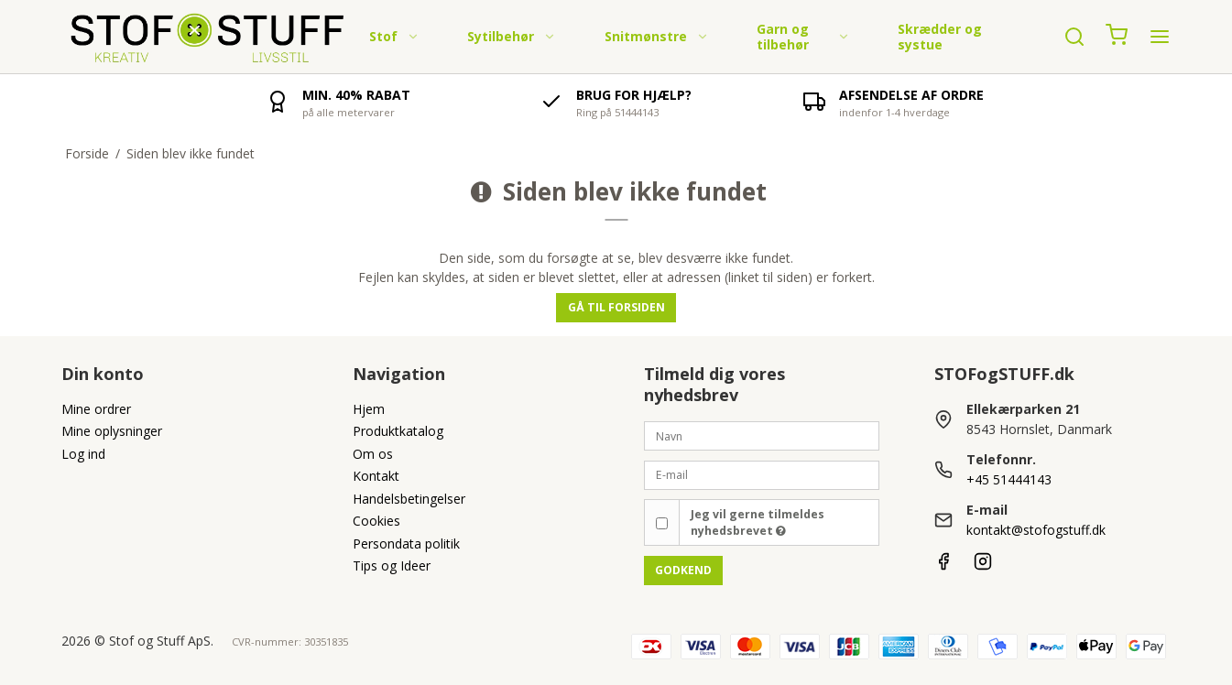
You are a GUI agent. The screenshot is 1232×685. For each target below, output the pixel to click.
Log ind (83, 453)
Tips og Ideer (392, 565)
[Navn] (762, 434)
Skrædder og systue (940, 37)
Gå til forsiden (616, 307)
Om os (373, 453)
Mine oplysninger (111, 431)
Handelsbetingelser (409, 498)
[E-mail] (762, 474)
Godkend (683, 570)
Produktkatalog (398, 431)
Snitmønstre (657, 36)
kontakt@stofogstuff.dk (1036, 529)
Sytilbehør (511, 36)
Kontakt (376, 475)
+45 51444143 (1009, 479)
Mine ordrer (96, 409)
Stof (394, 36)
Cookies (376, 520)
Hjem (369, 409)
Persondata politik (406, 543)
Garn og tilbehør (803, 37)
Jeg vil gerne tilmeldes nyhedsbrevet (757, 522)
